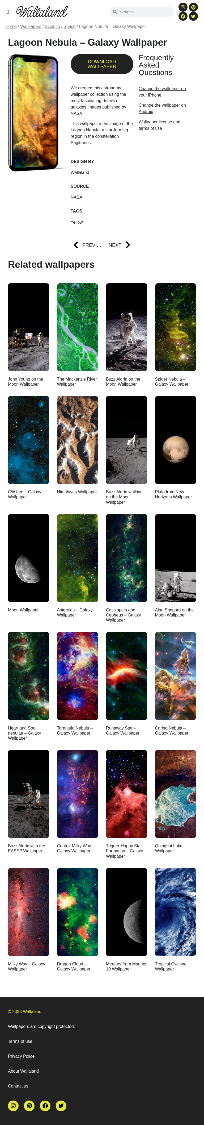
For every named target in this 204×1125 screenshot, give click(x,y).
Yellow (77, 222)
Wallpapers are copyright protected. (41, 1026)
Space (69, 26)
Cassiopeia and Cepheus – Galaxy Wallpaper (123, 615)
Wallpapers (30, 26)
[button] (7, 11)
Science (52, 26)
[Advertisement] (165, 165)
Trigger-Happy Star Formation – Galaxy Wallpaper (124, 851)
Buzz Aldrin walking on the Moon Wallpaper (124, 497)
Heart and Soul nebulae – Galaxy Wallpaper (24, 733)
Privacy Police (21, 1056)
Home (11, 26)
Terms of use (20, 1041)
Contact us (18, 1086)
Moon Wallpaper (23, 610)
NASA (76, 197)
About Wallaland (23, 1071)
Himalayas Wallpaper (77, 492)
